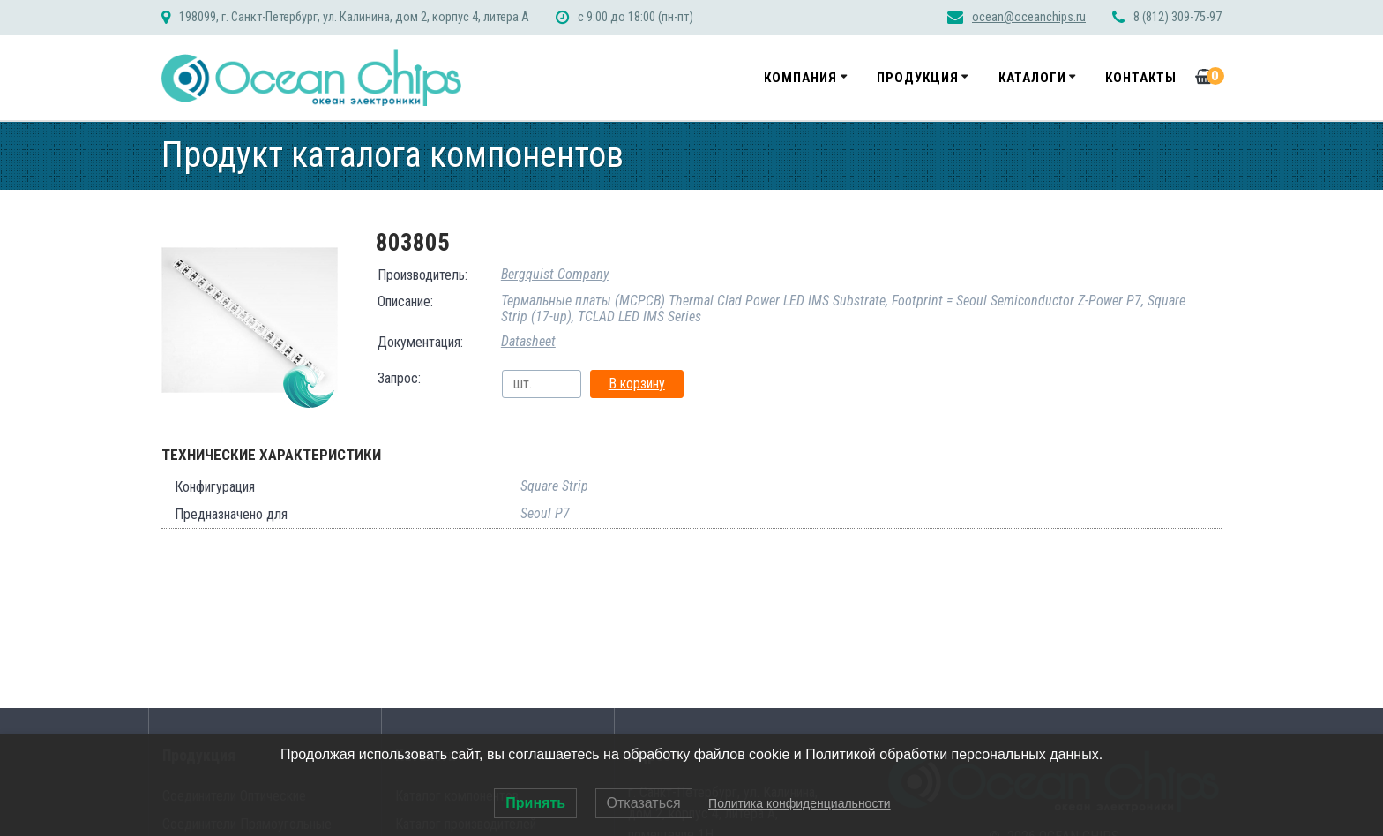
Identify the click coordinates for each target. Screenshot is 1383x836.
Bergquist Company (555, 274)
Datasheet (528, 341)
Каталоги (1032, 78)
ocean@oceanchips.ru (1029, 17)
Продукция (918, 78)
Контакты (1141, 78)
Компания (800, 78)
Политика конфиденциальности (799, 803)
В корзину (637, 383)
